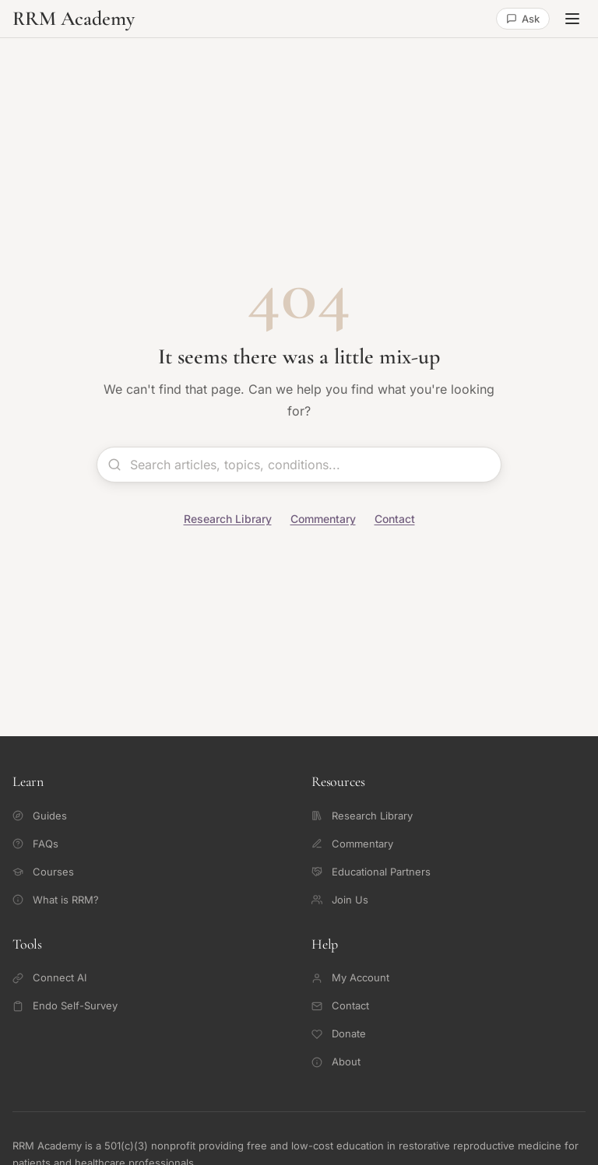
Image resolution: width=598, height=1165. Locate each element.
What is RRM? (55, 899)
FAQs (35, 843)
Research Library (228, 518)
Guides (39, 815)
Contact (395, 518)
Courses (43, 871)
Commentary (323, 518)
